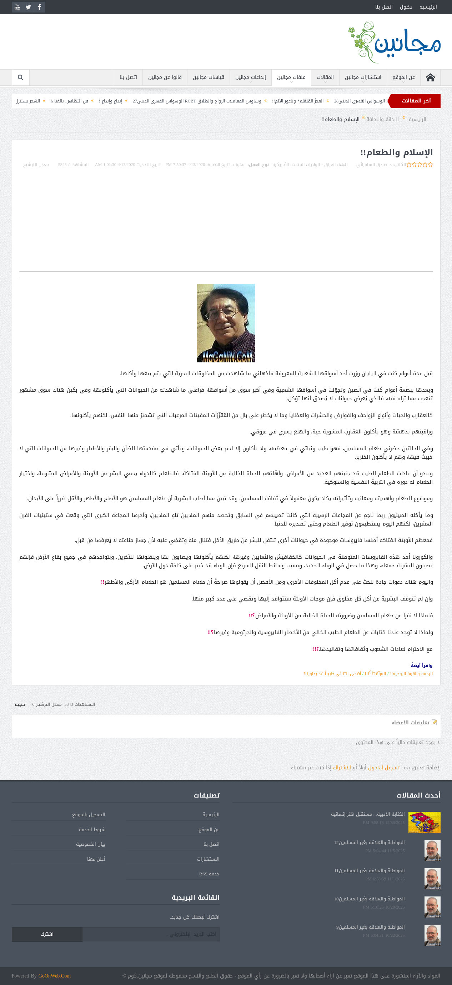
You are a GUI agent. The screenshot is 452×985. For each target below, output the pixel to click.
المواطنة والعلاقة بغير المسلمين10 (369, 898)
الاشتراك (342, 768)
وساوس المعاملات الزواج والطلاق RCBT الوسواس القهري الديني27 (190, 101)
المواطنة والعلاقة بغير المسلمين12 (369, 842)
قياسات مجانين (208, 77)
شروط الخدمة (92, 829)
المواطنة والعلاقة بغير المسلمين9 (370, 927)
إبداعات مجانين (250, 77)
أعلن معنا (96, 859)
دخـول (406, 7)
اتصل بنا (384, 7)
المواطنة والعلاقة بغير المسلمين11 (369, 870)
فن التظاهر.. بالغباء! (62, 101)
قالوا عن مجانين (165, 77)
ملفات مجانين (291, 77)
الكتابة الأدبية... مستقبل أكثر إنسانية (368, 814)
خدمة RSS (209, 873)
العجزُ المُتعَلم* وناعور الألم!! (290, 101)
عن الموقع (403, 77)
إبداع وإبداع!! (103, 101)
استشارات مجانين (363, 77)
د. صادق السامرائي (374, 165)
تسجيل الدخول (384, 768)
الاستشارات (208, 859)
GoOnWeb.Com (55, 976)
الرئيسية (428, 7)
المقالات (325, 77)
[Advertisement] (226, 221)
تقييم (20, 704)
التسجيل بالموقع (88, 814)
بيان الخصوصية (90, 844)
